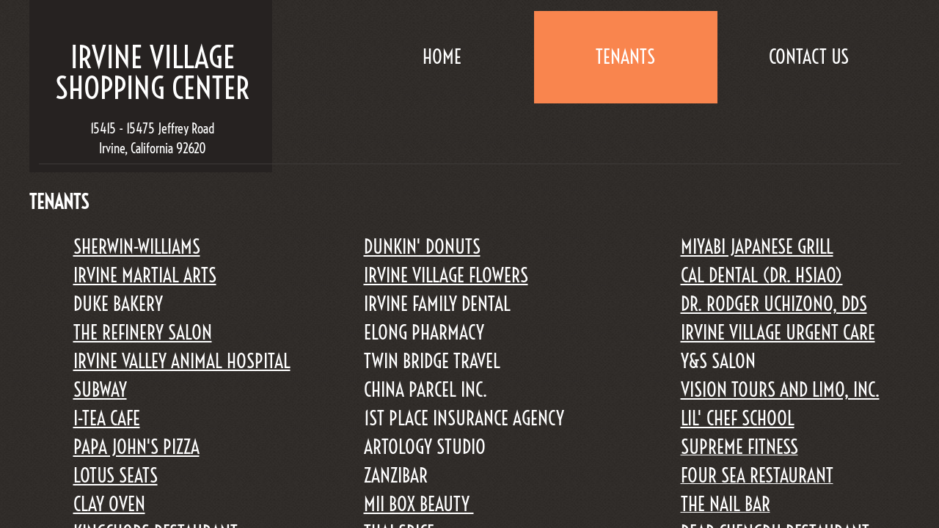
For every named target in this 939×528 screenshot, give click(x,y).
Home (442, 57)
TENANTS (625, 57)
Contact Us (809, 57)
